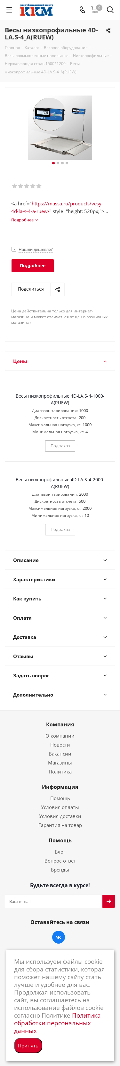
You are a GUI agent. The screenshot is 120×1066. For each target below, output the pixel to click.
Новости (60, 744)
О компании (60, 735)
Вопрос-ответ (60, 860)
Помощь (60, 798)
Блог (60, 851)
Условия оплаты (60, 807)
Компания (60, 724)
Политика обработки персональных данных (57, 1023)
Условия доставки (60, 816)
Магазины (60, 762)
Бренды (60, 869)
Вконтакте (58, 937)
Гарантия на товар (60, 825)
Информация (60, 786)
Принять (28, 1045)
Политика (60, 771)
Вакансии (60, 753)
